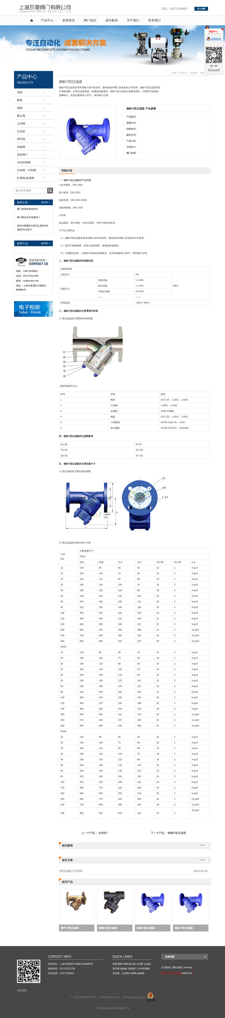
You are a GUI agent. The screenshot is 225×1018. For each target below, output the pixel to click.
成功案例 (111, 20)
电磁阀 (21, 146)
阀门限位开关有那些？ (28, 217)
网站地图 (177, 967)
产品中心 (47, 20)
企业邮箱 (166, 967)
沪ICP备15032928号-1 (133, 997)
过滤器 (21, 131)
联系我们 (154, 20)
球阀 (19, 92)
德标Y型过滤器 (146, 928)
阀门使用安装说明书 (27, 209)
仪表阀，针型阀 (26, 170)
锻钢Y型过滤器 (177, 833)
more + (45, 202)
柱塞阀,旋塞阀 (25, 177)
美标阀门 (22, 154)
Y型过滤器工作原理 (70, 871)
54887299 (186, 973)
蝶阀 (19, 100)
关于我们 (133, 20)
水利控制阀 (24, 162)
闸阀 (19, 107)
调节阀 (21, 139)
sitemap (188, 967)
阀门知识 (90, 20)
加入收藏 (201, 9)
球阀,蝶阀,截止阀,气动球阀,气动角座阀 (48, 9)
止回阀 (21, 123)
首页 (31, 20)
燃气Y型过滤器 (70, 928)
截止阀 (21, 115)
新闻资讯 (68, 20)
